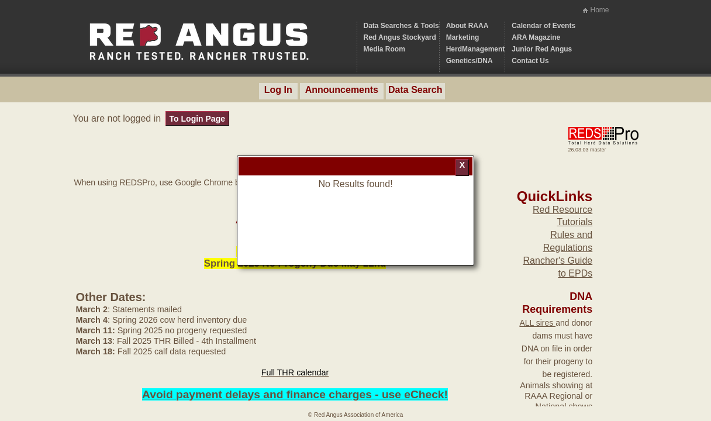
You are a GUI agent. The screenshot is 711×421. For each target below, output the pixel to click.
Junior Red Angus (542, 49)
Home (599, 10)
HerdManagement (475, 49)
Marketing (462, 37)
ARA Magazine (536, 37)
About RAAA (467, 26)
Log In (278, 90)
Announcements (341, 90)
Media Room (384, 49)
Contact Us (530, 61)
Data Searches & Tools (401, 26)
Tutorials (574, 222)
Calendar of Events (543, 26)
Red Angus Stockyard (400, 37)
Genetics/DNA (469, 61)
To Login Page (197, 118)
